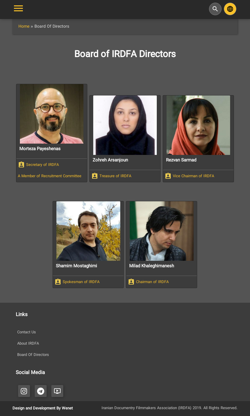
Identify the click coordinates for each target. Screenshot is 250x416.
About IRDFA (28, 343)
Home (23, 26)
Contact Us (26, 332)
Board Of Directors (33, 355)
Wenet (67, 408)
